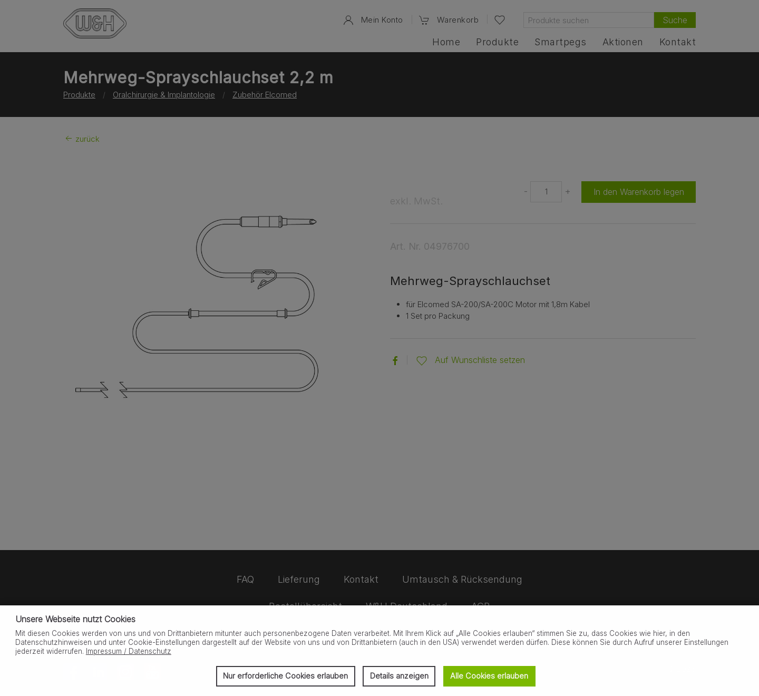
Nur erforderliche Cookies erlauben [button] (285, 675)
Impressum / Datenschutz (128, 651)
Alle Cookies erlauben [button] (489, 675)
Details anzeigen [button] (399, 675)
